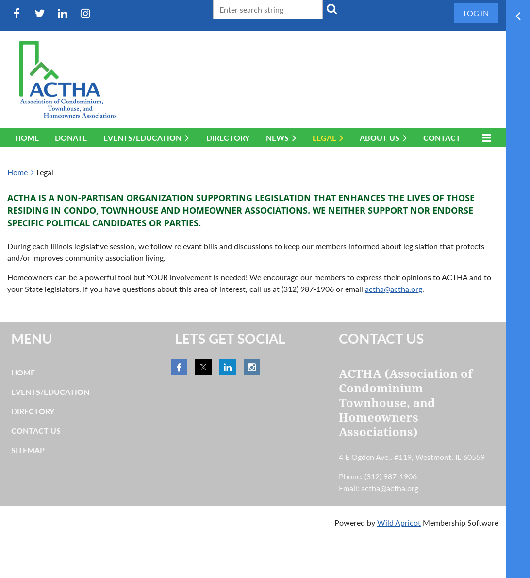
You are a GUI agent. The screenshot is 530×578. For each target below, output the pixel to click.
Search (332, 8)
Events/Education (50, 391)
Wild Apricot (399, 522)
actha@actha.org (393, 288)
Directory (32, 411)
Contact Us (36, 430)
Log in (476, 12)
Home (17, 172)
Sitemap (28, 450)
